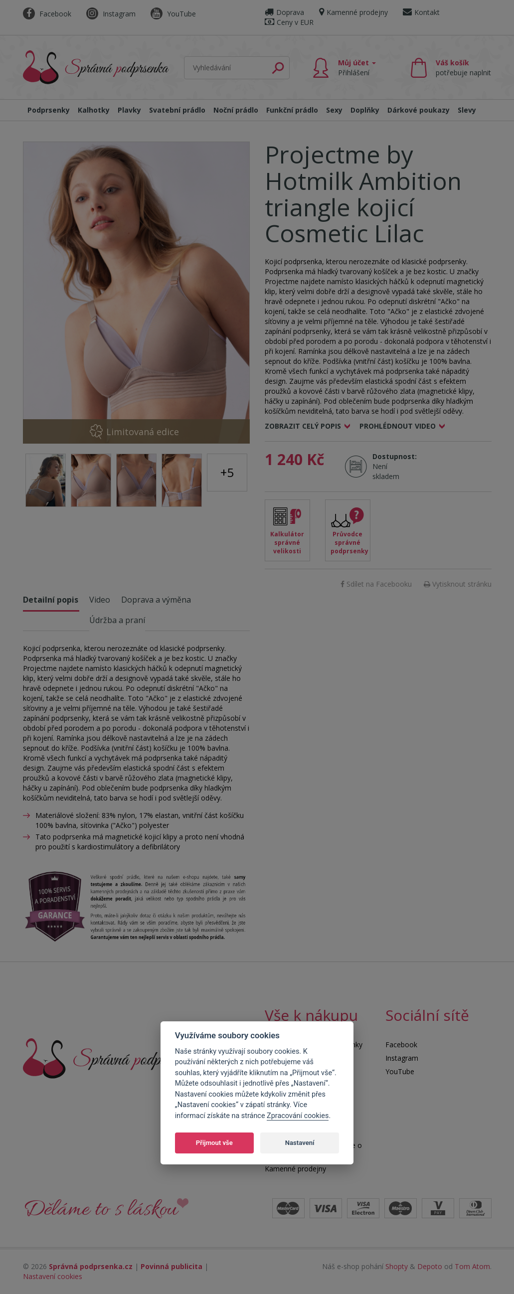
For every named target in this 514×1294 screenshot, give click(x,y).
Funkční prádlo (292, 110)
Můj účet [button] (357, 67)
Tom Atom (472, 1266)
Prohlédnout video (397, 426)
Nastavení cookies (52, 1276)
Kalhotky (94, 110)
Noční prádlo (235, 110)
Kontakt (421, 12)
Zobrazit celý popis (303, 426)
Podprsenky (48, 110)
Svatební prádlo (177, 110)
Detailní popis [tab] (50, 599)
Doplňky (364, 110)
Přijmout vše (214, 1142)
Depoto (429, 1266)
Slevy (467, 110)
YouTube (173, 13)
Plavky (129, 110)
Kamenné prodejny (353, 12)
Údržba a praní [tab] (117, 620)
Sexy (334, 110)
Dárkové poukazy (418, 110)
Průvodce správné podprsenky (349, 542)
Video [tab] (99, 599)
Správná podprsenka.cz (91, 1266)
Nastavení (300, 1142)
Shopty (396, 1266)
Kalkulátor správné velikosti (287, 542)
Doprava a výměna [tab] (156, 599)
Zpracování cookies (298, 1116)
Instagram (111, 13)
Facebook (47, 13)
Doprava (284, 12)
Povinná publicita (171, 1266)
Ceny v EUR (289, 22)
